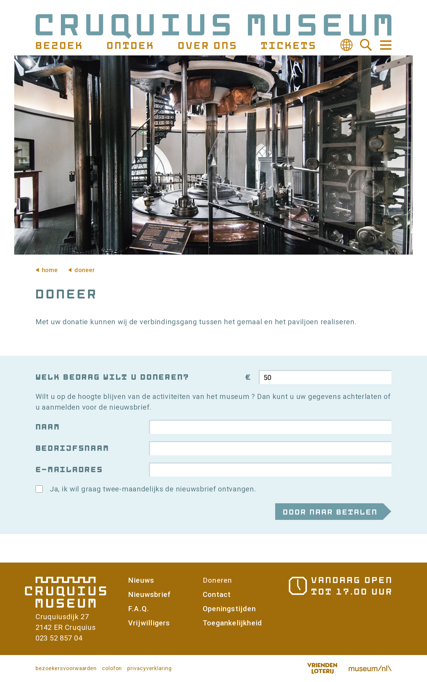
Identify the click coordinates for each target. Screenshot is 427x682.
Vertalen (346, 45)
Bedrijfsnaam (72, 448)
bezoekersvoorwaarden (66, 668)
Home (50, 270)
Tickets (288, 45)
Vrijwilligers (149, 623)
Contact (217, 594)
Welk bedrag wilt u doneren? (112, 377)
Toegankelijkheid (232, 623)
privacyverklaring (149, 668)
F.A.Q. (138, 609)
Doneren (217, 580)
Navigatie (385, 45)
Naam (47, 426)
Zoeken (366, 45)
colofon (112, 668)
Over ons (207, 45)
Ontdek (130, 45)
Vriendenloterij (322, 668)
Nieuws (141, 580)
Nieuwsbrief (149, 594)
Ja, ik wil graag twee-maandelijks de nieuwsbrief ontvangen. (153, 489)
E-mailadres (69, 469)
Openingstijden (229, 609)
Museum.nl (370, 668)
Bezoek (59, 45)
